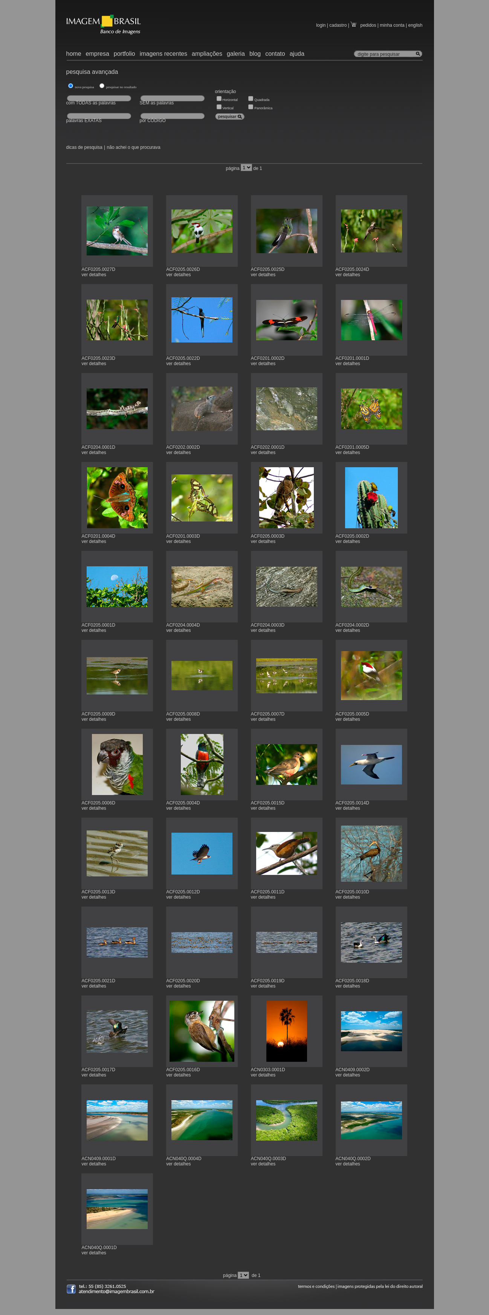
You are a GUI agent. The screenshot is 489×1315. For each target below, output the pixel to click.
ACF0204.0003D (267, 625)
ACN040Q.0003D (268, 1158)
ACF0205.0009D (98, 714)
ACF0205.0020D (183, 980)
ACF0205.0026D (183, 269)
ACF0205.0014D (352, 803)
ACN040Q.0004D (183, 1158)
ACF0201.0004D (98, 536)
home (73, 53)
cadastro (338, 25)
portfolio (124, 53)
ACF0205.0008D (183, 714)
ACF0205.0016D (183, 1069)
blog (255, 53)
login (320, 25)
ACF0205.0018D (352, 980)
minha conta (392, 25)
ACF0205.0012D (183, 892)
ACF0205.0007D (267, 714)
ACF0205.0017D (98, 1069)
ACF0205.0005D (352, 714)
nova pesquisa (86, 87)
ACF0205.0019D (267, 980)
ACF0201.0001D (352, 358)
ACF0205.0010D (352, 892)
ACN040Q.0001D (98, 1247)
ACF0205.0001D (98, 625)
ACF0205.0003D (267, 536)
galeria (236, 53)
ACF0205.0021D (98, 980)
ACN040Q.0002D (353, 1158)
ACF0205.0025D (267, 269)
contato (275, 53)
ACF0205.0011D (267, 892)
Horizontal (230, 100)
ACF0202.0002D (183, 447)
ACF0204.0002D (352, 625)
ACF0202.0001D (267, 447)
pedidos (363, 25)
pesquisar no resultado (121, 87)
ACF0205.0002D (352, 536)
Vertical (228, 108)
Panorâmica (263, 108)
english (415, 25)
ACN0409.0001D (98, 1158)
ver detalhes (93, 274)
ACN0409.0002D (353, 1069)
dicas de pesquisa (84, 147)
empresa (97, 53)
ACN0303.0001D (268, 1069)
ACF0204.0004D (183, 625)
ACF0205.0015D (267, 803)
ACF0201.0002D (267, 358)
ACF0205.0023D (98, 358)
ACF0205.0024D (352, 269)
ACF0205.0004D (183, 803)
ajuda (297, 53)
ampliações (207, 53)
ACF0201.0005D (352, 447)
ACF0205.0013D (98, 892)
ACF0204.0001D (98, 447)
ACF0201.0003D (183, 536)
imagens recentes (163, 53)
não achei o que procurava (133, 147)
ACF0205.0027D (98, 269)
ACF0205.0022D (183, 358)
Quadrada (261, 100)
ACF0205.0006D (98, 803)
